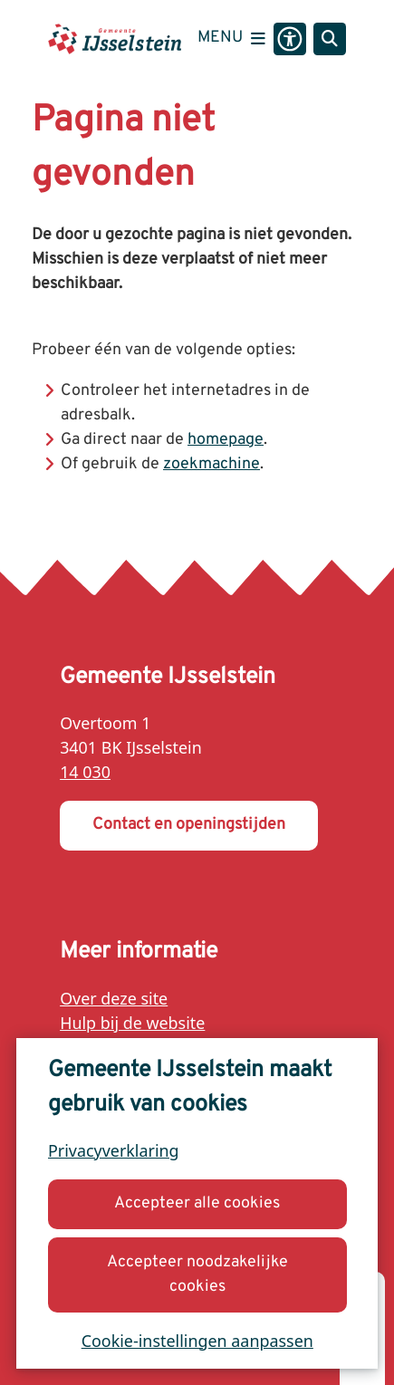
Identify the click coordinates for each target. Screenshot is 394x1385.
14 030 (85, 772)
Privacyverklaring (113, 1150)
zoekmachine (211, 464)
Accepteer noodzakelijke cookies (196, 1273)
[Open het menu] (231, 39)
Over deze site (114, 998)
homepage (225, 439)
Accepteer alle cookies (197, 1203)
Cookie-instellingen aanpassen (196, 1340)
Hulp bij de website (132, 1023)
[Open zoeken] (329, 39)
